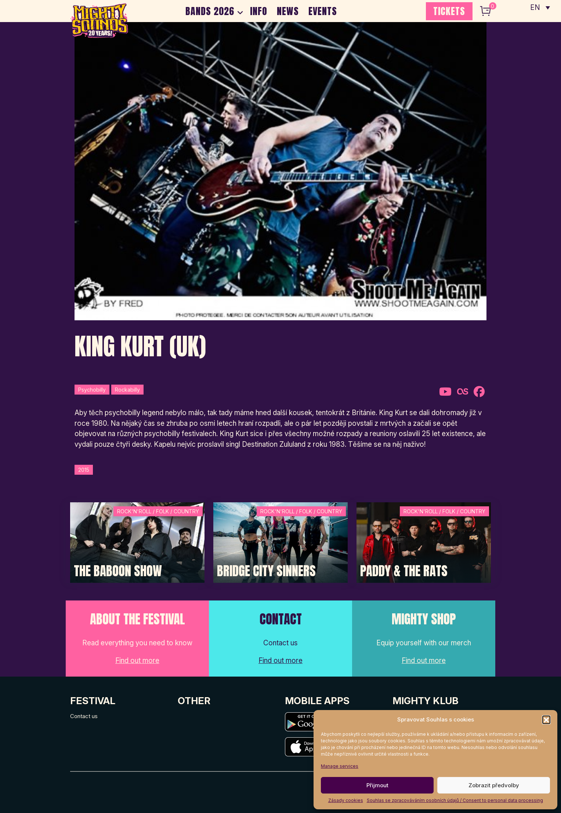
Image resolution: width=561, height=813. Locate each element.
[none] (540, 7)
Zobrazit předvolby (493, 785)
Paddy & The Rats (404, 571)
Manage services (339, 766)
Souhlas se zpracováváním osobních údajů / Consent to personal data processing (455, 800)
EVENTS (322, 11)
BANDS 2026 (209, 11)
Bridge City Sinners (266, 571)
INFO (258, 11)
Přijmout (377, 785)
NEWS (288, 11)
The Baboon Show (118, 571)
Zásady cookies (345, 800)
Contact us (84, 716)
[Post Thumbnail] (137, 542)
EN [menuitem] (535, 7)
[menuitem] (540, 7)
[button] (546, 719)
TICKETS (449, 11)
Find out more (137, 660)
